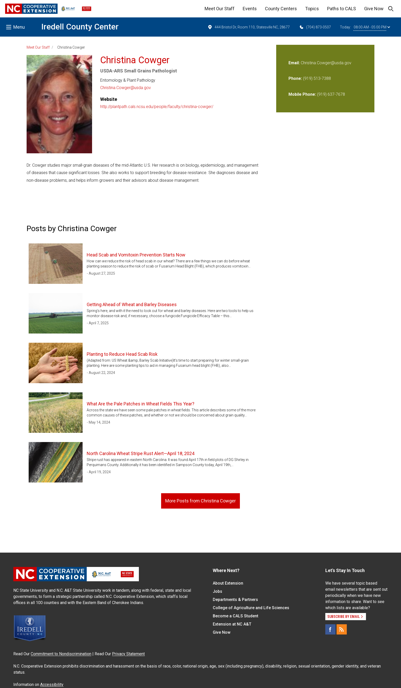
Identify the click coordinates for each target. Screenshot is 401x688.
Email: (294, 62)
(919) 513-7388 (317, 78)
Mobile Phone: (302, 94)
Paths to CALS (341, 8)
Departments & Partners (235, 599)
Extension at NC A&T (232, 624)
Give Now (374, 8)
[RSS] (342, 629)
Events (250, 8)
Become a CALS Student (235, 616)
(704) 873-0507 (315, 27)
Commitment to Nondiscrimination (61, 653)
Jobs (217, 591)
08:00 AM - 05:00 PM (372, 27)
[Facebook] (330, 629)
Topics (312, 8)
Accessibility (51, 684)
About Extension (228, 583)
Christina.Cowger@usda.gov (125, 87)
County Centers (281, 8)
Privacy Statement (128, 653)
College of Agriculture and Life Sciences (251, 607)
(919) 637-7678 (331, 94)
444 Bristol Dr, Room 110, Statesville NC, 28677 (248, 27)
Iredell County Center (80, 26)
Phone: (295, 78)
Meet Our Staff (220, 8)
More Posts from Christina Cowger (200, 500)
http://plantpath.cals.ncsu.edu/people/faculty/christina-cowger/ (156, 106)
